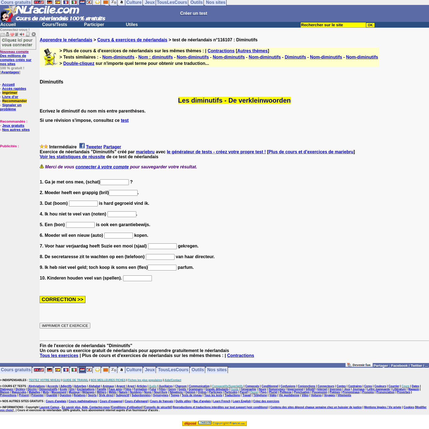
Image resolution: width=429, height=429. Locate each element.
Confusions (287, 386)
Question (65, 395)
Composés (252, 386)
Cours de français (161, 401)
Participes (215, 392)
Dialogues (6, 389)
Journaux (358, 389)
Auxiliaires (166, 386)
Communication (199, 386)
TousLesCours (173, 370)
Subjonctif (122, 395)
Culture (134, 370)
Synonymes (160, 395)
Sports (92, 395)
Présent (24, 395)
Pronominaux (351, 392)
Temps (175, 395)
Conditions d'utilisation (127, 407)
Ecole (63, 389)
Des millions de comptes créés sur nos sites (15, 58)
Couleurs (380, 386)
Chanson (181, 386)
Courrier (394, 386)
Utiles (132, 24)
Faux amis (115, 389)
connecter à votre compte (102, 167)
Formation (140, 389)
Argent (120, 386)
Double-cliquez (78, 63)
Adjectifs (66, 386)
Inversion (335, 389)
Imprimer (10, 93)
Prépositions (8, 395)
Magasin (413, 389)
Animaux (108, 386)
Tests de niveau (192, 395)
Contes (341, 386)
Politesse (286, 392)
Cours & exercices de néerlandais (132, 40)
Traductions (232, 395)
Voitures (316, 395)
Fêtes (162, 389)
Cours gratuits (16, 370)
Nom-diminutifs (118, 57)
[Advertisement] (16, 175)
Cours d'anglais (56, 401)
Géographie (248, 389)
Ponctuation (302, 392)
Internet (322, 389)
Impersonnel (295, 389)
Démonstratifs (48, 389)
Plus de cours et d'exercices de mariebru (310, 151)
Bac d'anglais (202, 401)
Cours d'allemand (136, 401)
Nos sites (217, 370)
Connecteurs (326, 386)
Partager (112, 147)
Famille (101, 389)
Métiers (101, 392)
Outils (198, 370)
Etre (72, 389)
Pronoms (368, 392)
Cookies (409, 407)
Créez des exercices (266, 401)
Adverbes (80, 386)
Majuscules (19, 392)
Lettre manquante (378, 389)
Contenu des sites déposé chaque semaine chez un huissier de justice (316, 407)
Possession (319, 392)
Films (127, 389)
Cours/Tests (54, 24)
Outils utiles (183, 401)
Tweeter (94, 147)
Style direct (106, 395)
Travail (246, 395)
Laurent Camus (49, 407)
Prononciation (385, 392)
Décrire (32, 389)
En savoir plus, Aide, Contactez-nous (86, 407)
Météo (113, 392)
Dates (415, 386)
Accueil (8, 24)
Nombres (136, 392)
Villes (305, 395)
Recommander (14, 101)
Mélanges (88, 392)
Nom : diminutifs (155, 57)
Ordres (202, 392)
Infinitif (310, 389)
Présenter (37, 395)
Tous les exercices (59, 355)
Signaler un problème (11, 107)
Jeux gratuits (13, 125)
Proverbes (403, 392)
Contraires (355, 386)
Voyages (329, 395)
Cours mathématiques (83, 401)
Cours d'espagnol (111, 401)
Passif (244, 392)
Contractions (221, 50)
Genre (172, 389)
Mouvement (58, 392)
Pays (263, 392)
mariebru (145, 151)
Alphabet (94, 386)
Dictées (20, 389)
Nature (123, 392)
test (125, 120)
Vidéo (273, 395)
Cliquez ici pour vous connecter (17, 42)
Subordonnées (141, 395)
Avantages (10, 72)
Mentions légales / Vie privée (382, 407)
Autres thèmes (252, 50)
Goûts (182, 389)
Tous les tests (213, 395)
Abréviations (36, 386)
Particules (230, 392)
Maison (4, 392)
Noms (148, 392)
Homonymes (276, 389)
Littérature (399, 389)
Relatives (80, 395)
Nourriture (160, 392)
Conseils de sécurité (157, 407)
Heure (262, 389)
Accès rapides (14, 89)
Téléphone (260, 395)
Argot (131, 386)
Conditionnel (270, 386)
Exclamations (85, 389)
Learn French (221, 401)
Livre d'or (10, 97)
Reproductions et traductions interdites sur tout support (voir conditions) (220, 407)
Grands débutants (217, 389)
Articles (142, 386)
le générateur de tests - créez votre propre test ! (216, 151)
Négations (176, 392)
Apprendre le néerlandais (66, 40)
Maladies (34, 392)
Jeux (150, 370)
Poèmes (335, 392)
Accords (52, 386)
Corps (368, 386)
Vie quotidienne (289, 395)
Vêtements (344, 395)
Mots (46, 392)
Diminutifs (295, 57)
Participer (94, 24)
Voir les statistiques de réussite (72, 156)
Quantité (51, 395)
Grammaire (196, 389)
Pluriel (273, 392)
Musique (74, 392)
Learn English (242, 401)
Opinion (190, 392)
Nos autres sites (16, 130)
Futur (152, 389)
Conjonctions (306, 386)
